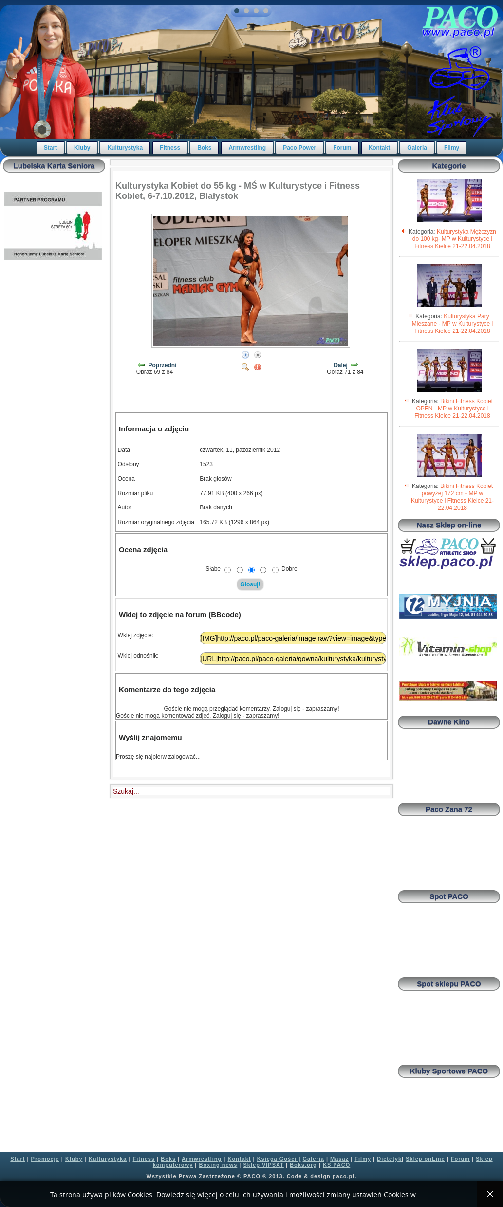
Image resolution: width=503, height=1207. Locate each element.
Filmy (451, 147)
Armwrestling (247, 147)
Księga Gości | (279, 1159)
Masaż (339, 1159)
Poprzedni (163, 365)
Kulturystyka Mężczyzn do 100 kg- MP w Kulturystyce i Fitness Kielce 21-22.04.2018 (454, 239)
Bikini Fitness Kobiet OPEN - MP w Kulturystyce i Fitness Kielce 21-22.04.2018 (453, 408)
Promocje (45, 1159)
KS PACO (336, 1165)
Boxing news (218, 1165)
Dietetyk (389, 1159)
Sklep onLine (425, 1159)
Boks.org (303, 1165)
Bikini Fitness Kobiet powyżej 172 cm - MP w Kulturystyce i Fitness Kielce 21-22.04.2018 (452, 497)
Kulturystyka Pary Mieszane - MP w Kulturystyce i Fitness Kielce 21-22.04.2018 (452, 323)
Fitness (170, 147)
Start (50, 147)
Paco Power (299, 147)
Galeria (417, 147)
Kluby (82, 147)
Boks (204, 147)
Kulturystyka (125, 147)
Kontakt (380, 147)
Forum (342, 147)
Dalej (341, 365)
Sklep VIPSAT (263, 1165)
